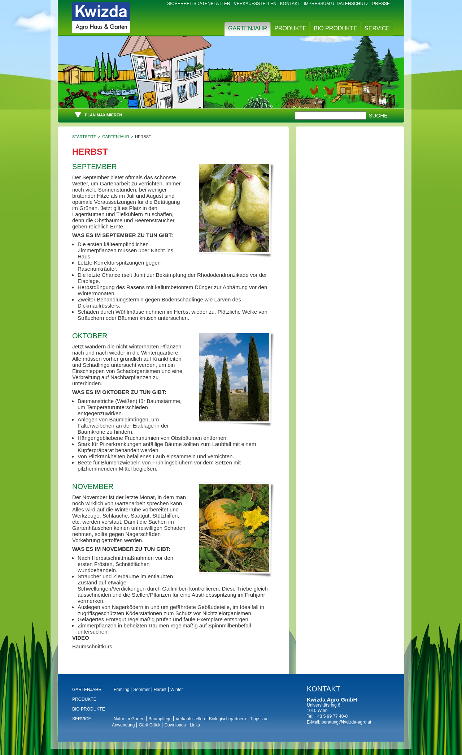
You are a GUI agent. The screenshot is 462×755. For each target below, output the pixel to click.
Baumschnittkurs (92, 646)
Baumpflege (159, 718)
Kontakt (290, 3)
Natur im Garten (129, 718)
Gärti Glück (149, 725)
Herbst (160, 689)
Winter (176, 689)
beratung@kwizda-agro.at (346, 722)
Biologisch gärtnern (227, 718)
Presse (381, 3)
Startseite (84, 136)
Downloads (175, 725)
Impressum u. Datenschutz (336, 3)
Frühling (121, 689)
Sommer (141, 689)
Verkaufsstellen (255, 3)
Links (195, 725)
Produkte (290, 28)
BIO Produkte (335, 28)
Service (377, 28)
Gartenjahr (247, 28)
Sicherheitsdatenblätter (198, 3)
